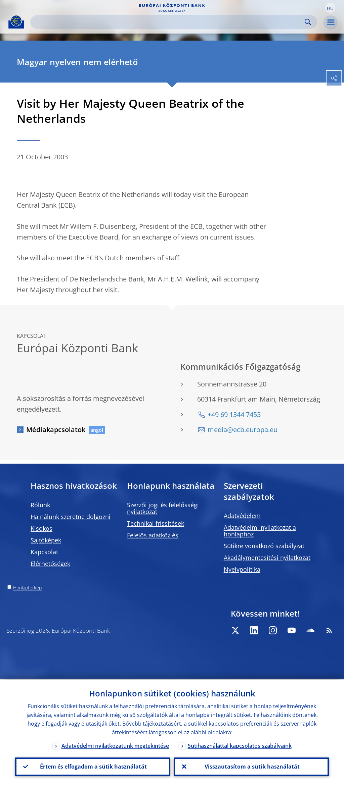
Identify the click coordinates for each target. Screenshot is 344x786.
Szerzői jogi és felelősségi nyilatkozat (163, 508)
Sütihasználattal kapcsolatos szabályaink (240, 744)
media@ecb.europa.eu (242, 429)
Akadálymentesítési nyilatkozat (267, 558)
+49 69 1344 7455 (234, 414)
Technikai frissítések (155, 523)
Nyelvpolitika (242, 569)
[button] (330, 8)
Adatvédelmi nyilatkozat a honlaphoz (260, 530)
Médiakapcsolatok (55, 429)
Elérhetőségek (50, 564)
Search (307, 22)
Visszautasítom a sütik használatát (251, 766)
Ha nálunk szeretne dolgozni (71, 517)
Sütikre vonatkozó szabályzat (264, 546)
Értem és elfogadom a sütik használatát (92, 766)
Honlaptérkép (27, 587)
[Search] (168, 22)
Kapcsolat (44, 552)
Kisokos (41, 528)
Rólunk (40, 505)
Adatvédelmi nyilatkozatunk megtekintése (115, 744)
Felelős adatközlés (152, 535)
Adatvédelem (242, 516)
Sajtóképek (46, 540)
